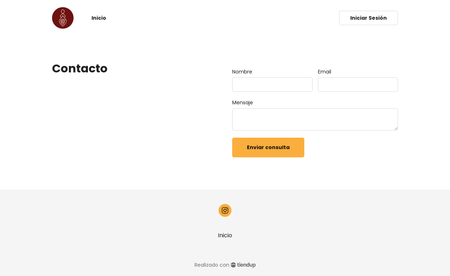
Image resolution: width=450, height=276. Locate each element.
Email (324, 71)
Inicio (225, 235)
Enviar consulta (268, 147)
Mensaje (242, 102)
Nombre (242, 71)
